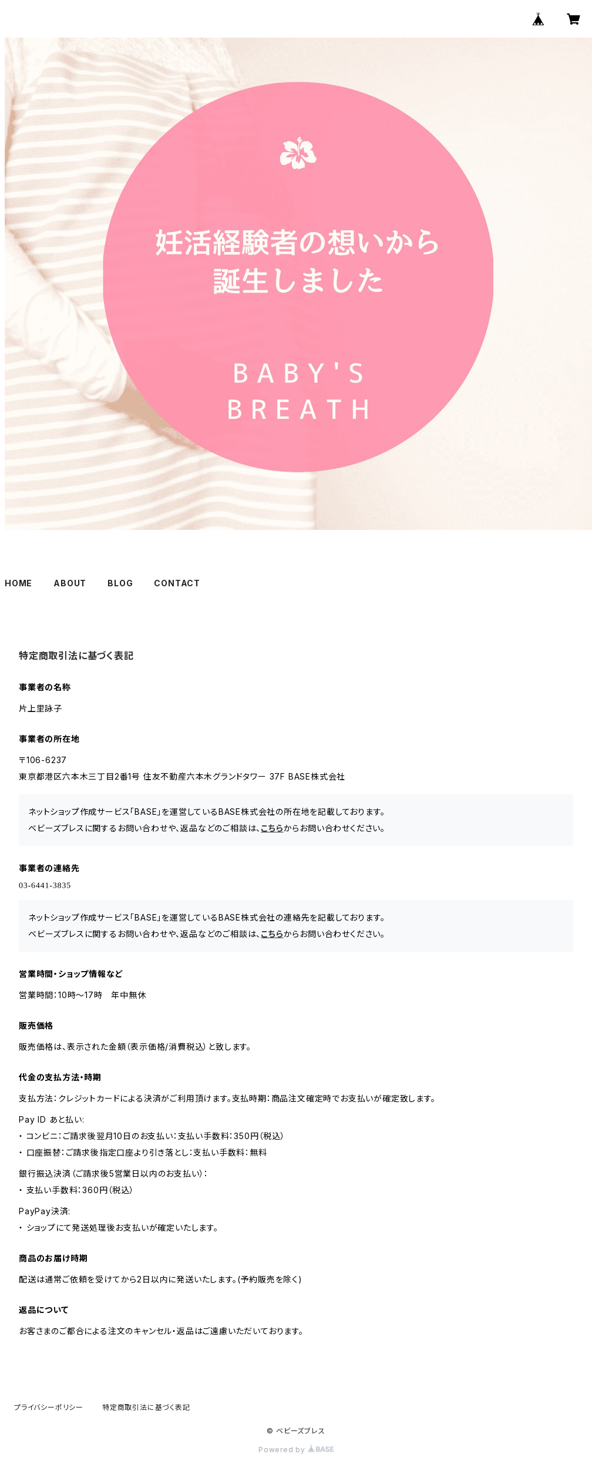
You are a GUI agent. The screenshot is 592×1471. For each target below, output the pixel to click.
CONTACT (177, 583)
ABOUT (69, 583)
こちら (272, 828)
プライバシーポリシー (48, 1407)
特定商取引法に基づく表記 (146, 1407)
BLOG (120, 583)
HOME (18, 583)
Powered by (296, 1449)
